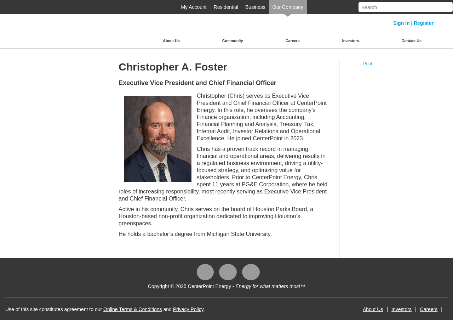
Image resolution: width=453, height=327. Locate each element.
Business (255, 7)
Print (367, 63)
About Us (171, 41)
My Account (193, 7)
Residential (226, 7)
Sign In (401, 23)
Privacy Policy (188, 309)
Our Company (288, 7)
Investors (350, 41)
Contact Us (411, 41)
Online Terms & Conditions (132, 309)
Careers (293, 41)
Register (424, 23)
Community (232, 41)
